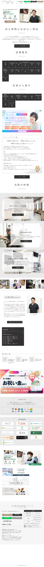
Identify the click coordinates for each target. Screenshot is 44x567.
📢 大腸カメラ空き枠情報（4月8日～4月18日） (25, 360)
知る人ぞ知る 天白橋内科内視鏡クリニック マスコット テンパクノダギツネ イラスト (11, 361)
